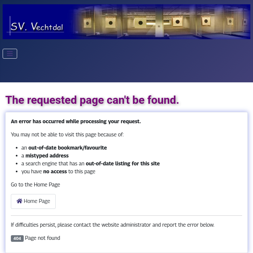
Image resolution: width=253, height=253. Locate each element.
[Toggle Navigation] (10, 54)
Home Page (33, 201)
